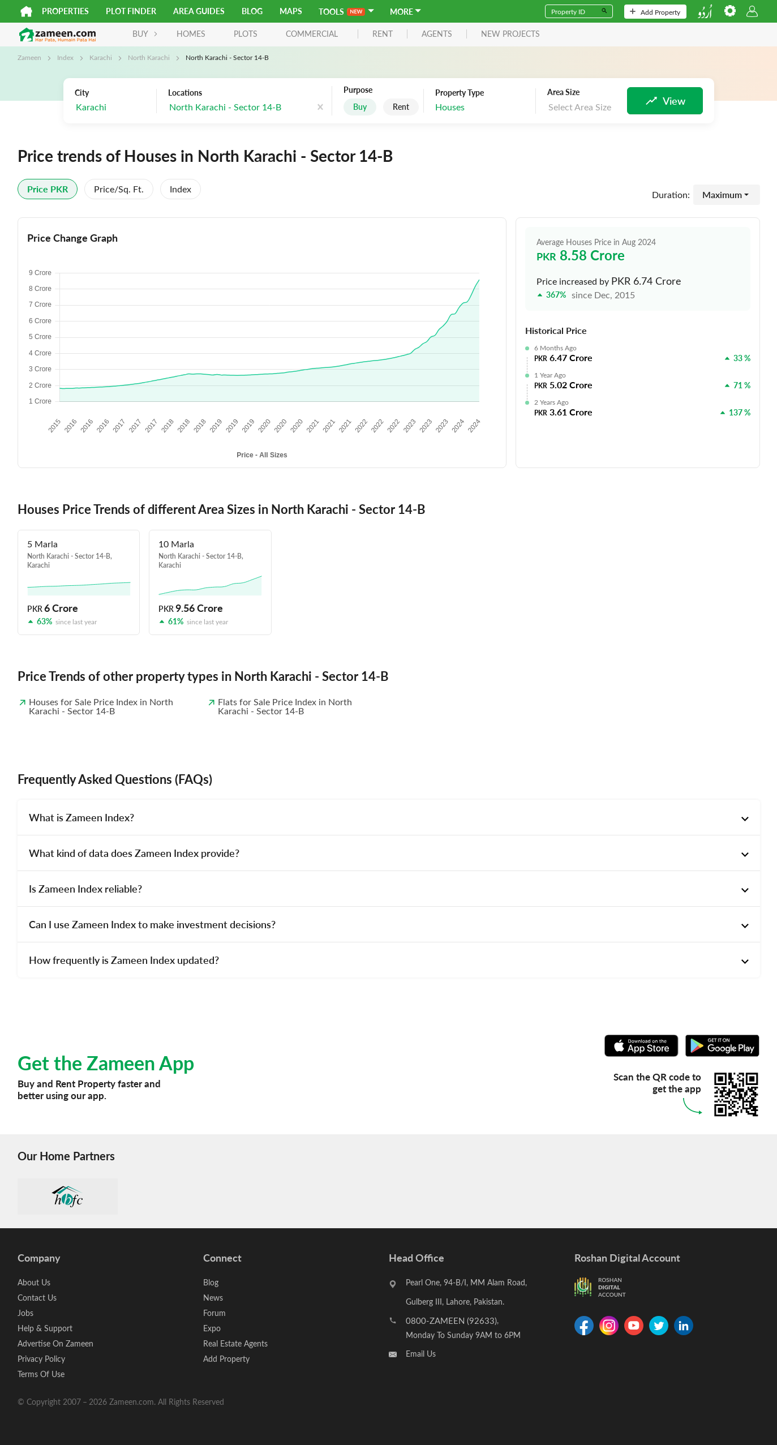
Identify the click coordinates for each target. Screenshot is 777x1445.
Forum (214, 1312)
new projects (510, 34)
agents (437, 34)
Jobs (25, 1312)
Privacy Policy (41, 1358)
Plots (245, 33)
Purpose (358, 90)
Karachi (100, 57)
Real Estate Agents (235, 1343)
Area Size (563, 92)
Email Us (421, 1353)
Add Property (655, 11)
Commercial (312, 33)
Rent (401, 106)
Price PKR (47, 188)
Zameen (29, 57)
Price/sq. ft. (119, 189)
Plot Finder (131, 11)
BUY (145, 33)
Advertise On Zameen (55, 1343)
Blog (252, 11)
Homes (191, 33)
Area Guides (199, 11)
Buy (360, 106)
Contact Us (37, 1297)
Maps (291, 11)
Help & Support (45, 1328)
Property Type (459, 93)
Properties (65, 11)
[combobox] (113, 107)
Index (65, 57)
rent (382, 34)
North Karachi (149, 57)
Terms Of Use (41, 1374)
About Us (34, 1282)
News (213, 1297)
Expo (212, 1328)
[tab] (389, 817)
